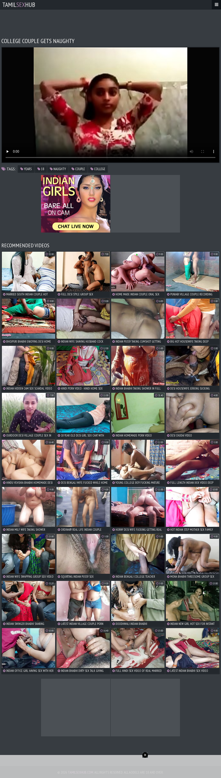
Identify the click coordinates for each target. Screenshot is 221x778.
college (97, 169)
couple (78, 169)
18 (40, 169)
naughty (58, 169)
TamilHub (18, 4)
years (26, 169)
